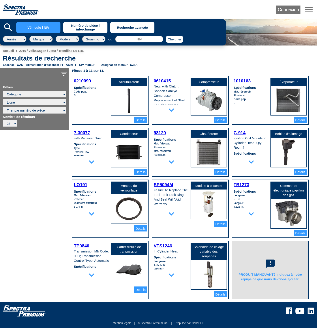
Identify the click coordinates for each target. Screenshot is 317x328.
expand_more (171, 110)
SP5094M (163, 184)
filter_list (64, 74)
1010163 (242, 80)
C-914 (240, 132)
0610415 (162, 80)
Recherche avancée (132, 27)
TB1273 (241, 184)
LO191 (80, 184)
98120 (160, 132)
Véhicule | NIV (38, 27)
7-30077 (82, 132)
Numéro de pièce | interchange (85, 27)
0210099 (82, 80)
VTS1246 (163, 245)
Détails (140, 120)
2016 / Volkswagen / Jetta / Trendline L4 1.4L (51, 51)
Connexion (288, 9)
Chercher (174, 39)
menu (308, 9)
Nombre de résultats (19, 117)
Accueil (8, 51)
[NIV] (139, 39)
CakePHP (198, 323)
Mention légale (122, 323)
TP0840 (81, 245)
